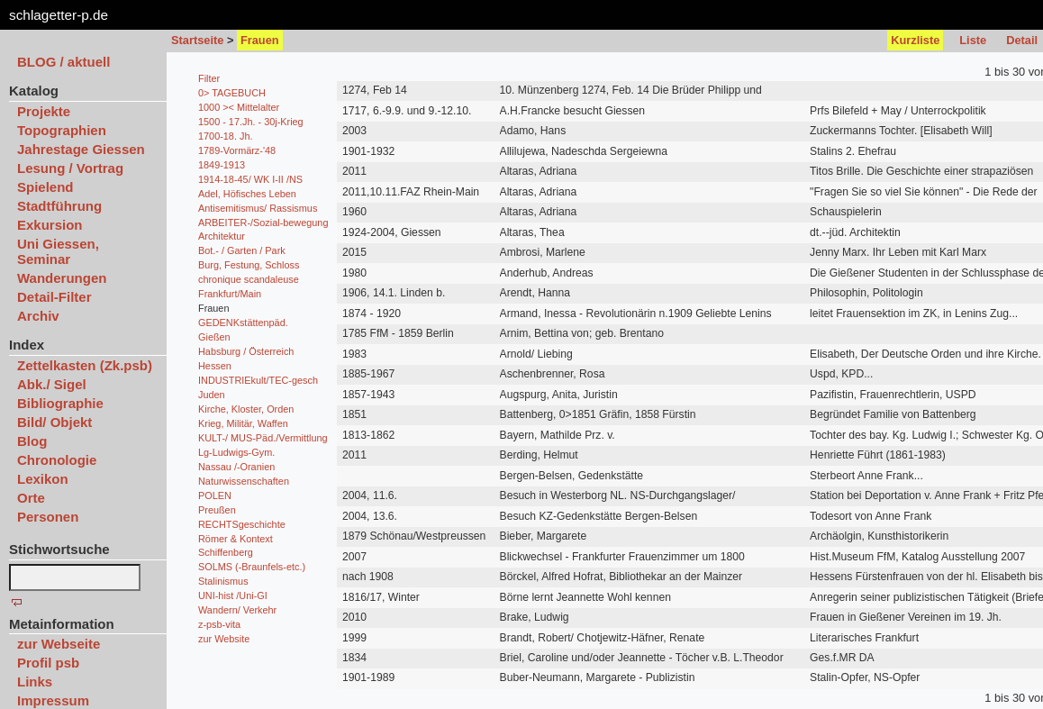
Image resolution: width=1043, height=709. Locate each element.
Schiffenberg (225, 552)
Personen (47, 516)
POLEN (214, 495)
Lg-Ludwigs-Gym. (236, 452)
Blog (32, 441)
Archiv (38, 315)
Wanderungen (61, 278)
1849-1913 (221, 164)
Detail (1022, 40)
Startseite (197, 40)
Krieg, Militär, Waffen (243, 423)
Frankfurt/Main (229, 293)
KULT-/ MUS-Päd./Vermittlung (263, 437)
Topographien (61, 130)
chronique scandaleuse (248, 279)
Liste (972, 40)
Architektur (221, 236)
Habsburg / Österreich (246, 351)
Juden (211, 394)
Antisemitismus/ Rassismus (257, 208)
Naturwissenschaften (243, 481)
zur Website (223, 638)
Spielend (45, 187)
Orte (31, 497)
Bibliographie (60, 403)
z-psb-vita (219, 624)
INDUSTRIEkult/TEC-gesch (258, 380)
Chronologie (56, 460)
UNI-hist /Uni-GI (233, 595)
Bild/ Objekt (54, 422)
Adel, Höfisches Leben (247, 193)
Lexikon (42, 478)
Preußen (217, 509)
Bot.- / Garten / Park (242, 250)
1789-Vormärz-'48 (237, 150)
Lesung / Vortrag (70, 168)
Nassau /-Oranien (236, 466)
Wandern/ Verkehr (237, 609)
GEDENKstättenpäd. (243, 322)
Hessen (214, 365)
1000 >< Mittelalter (238, 107)
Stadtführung (59, 206)
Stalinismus (223, 581)
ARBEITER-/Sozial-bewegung (263, 222)
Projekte (43, 111)
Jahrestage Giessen (81, 149)
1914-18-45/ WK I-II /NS (250, 179)
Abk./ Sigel (51, 384)
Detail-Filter (54, 297)
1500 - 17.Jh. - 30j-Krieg (251, 121)
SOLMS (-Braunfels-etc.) (251, 566)
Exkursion (50, 224)
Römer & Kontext (235, 538)
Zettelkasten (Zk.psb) (84, 365)
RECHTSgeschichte (242, 524)
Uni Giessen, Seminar (58, 251)
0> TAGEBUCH (232, 92)
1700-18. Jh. (225, 136)
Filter (209, 78)
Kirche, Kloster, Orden (246, 409)
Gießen (214, 337)
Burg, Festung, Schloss (248, 264)
